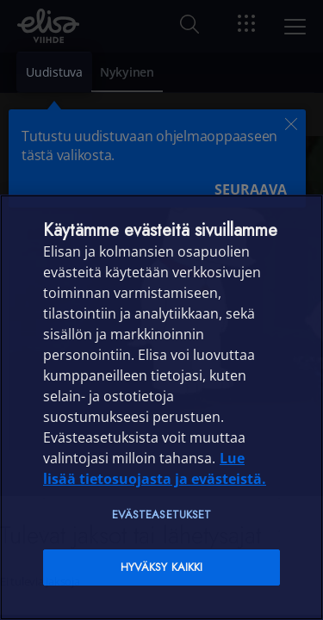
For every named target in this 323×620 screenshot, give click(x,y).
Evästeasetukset (162, 514)
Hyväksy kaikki (162, 567)
